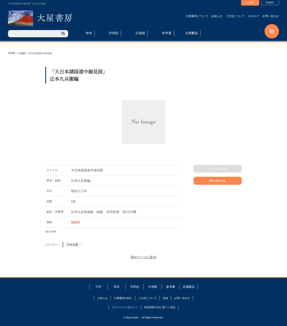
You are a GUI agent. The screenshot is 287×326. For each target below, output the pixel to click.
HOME (11, 53)
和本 (89, 33)
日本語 (250, 2)
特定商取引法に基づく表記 (159, 307)
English (270, 2)
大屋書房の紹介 (123, 298)
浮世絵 (113, 33)
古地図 (140, 33)
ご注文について (235, 16)
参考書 (166, 33)
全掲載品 (191, 33)
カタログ (253, 16)
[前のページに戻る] (143, 257)
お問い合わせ (270, 16)
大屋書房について (197, 16)
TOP (98, 286)
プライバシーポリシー (125, 307)
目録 (165, 298)
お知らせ (216, 16)
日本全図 (72, 244)
